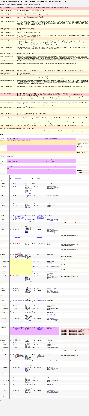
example (52, 230)
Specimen (19, 298)
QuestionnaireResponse (21, 327)
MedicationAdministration (21, 215)
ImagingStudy (21, 218)
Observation (41, 327)
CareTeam (38, 250)
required (30, 221)
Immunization (17, 218)
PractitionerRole (17, 251)
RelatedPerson (44, 250)
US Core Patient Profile (20, 250)
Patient (41, 250)
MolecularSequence (17, 328)
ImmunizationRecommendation (19, 212)
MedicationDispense (18, 216)
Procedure (22, 217)
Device (19, 300)
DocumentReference (20, 335)
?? (25, 192)
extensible (26, 232)
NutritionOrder (22, 213)
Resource (19, 237)
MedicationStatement (17, 217)
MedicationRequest (17, 213)
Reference (16, 215)
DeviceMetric (22, 300)
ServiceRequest (17, 214)
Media (20, 336)
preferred (30, 188)
